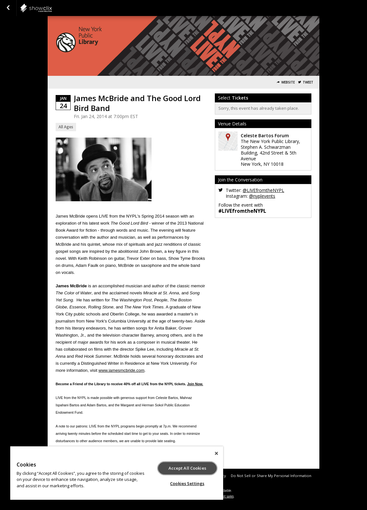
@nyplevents (262, 196)
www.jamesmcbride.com (121, 370)
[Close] (216, 453)
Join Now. (195, 384)
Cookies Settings (187, 483)
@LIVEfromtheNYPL (263, 190)
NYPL (52, 8)
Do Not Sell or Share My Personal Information (271, 475)
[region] (116, 473)
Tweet (308, 82)
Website (288, 82)
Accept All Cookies (187, 468)
